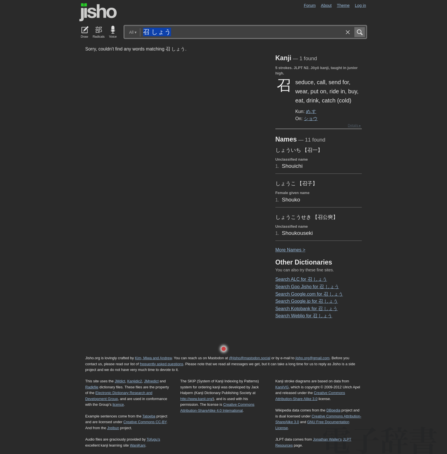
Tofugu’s (153, 439)
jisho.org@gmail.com (312, 358)
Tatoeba (148, 416)
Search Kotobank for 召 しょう (306, 308)
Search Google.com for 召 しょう (309, 294)
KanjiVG (282, 387)
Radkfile (91, 387)
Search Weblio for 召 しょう (303, 315)
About (326, 5)
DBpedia (333, 410)
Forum (310, 5)
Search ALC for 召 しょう (301, 279)
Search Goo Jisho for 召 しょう (307, 286)
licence (118, 404)
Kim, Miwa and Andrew (153, 358)
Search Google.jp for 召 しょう (306, 301)
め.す (311, 111)
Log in (360, 5)
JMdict (120, 381)
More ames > (290, 249)
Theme (343, 5)
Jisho (98, 12)
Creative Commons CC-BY (144, 422)
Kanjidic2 (134, 381)
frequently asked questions (161, 364)
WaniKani (137, 445)
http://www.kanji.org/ (196, 399)
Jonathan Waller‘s (327, 439)
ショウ (311, 118)
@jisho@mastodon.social (249, 358)
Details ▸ (354, 126)
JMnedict (151, 381)
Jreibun (113, 428)
